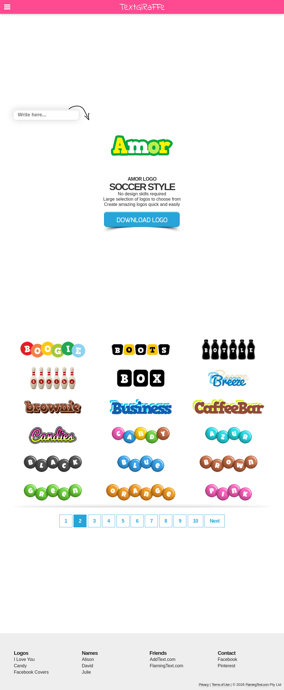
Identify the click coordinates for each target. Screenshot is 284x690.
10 (195, 521)
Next (214, 521)
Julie (86, 672)
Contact (226, 653)
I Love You (24, 659)
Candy (20, 665)
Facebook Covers (31, 672)
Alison (88, 659)
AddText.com (162, 659)
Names (90, 653)
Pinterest (226, 665)
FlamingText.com (166, 665)
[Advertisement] (142, 62)
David (87, 665)
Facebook (227, 659)
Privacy (204, 685)
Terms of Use (221, 685)
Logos (21, 653)
